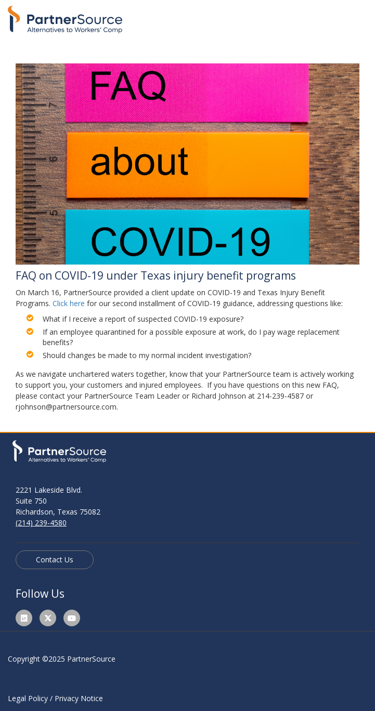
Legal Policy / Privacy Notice (55, 698)
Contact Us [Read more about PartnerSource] (54, 559)
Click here (69, 303)
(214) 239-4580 (41, 523)
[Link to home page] (65, 17)
